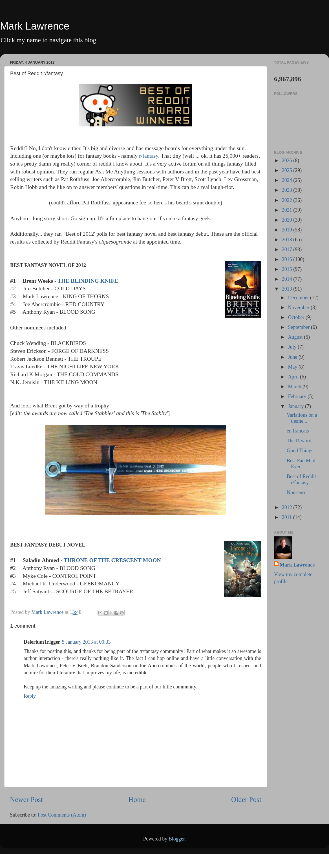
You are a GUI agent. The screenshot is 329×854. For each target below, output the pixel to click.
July (293, 347)
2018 (287, 239)
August (296, 337)
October (296, 317)
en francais (298, 431)
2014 (287, 279)
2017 (287, 249)
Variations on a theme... (302, 418)
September (299, 327)
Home (137, 799)
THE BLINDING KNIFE (88, 281)
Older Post (246, 799)
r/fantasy (148, 156)
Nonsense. (297, 492)
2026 (287, 160)
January (296, 406)
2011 (287, 517)
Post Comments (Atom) (62, 815)
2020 (287, 220)
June (293, 357)
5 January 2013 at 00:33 (86, 642)
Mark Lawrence (34, 26)
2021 (287, 210)
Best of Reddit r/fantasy (301, 479)
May (293, 367)
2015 (287, 269)
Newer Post (26, 799)
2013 (287, 289)
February (297, 396)
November (299, 307)
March (295, 386)
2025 (287, 170)
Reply (30, 696)
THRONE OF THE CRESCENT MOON (112, 560)
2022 (287, 200)
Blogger (177, 839)
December (299, 297)
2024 (287, 180)
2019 (287, 230)
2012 (287, 507)
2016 (287, 259)
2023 (287, 190)
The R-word (299, 440)
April (294, 377)
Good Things (300, 450)
